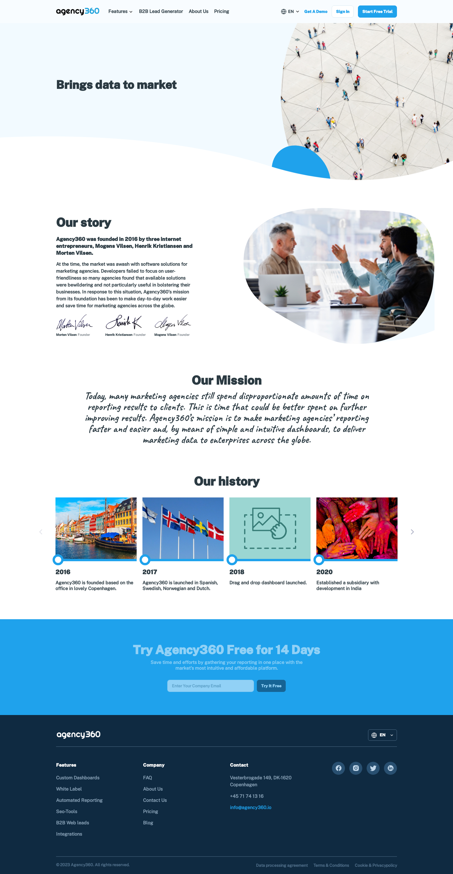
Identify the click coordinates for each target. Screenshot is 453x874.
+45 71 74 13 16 (246, 796)
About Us (198, 11)
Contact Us (155, 800)
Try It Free (271, 686)
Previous (41, 532)
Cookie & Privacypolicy (376, 865)
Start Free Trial (377, 11)
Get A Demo (315, 11)
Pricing (221, 11)
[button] (120, 11)
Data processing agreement (282, 865)
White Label (69, 789)
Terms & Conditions (331, 865)
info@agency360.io (250, 807)
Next (412, 532)
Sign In (342, 11)
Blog (148, 823)
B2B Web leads (72, 823)
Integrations (69, 834)
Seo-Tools (66, 811)
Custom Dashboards (77, 778)
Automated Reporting (79, 800)
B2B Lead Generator (161, 11)
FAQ (147, 778)
